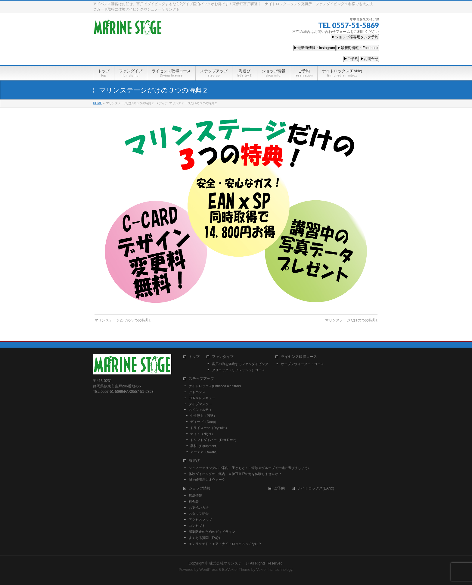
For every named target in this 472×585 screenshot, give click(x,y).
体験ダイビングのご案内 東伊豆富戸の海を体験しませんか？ (235, 474)
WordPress (208, 570)
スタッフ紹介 (199, 513)
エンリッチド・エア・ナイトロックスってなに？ (225, 544)
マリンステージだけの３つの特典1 (123, 320)
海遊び (194, 461)
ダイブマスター (200, 404)
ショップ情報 (199, 488)
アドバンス (197, 392)
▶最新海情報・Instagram (314, 48)
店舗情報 (195, 495)
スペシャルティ (200, 409)
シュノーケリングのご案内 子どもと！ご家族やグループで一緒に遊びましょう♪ (249, 468)
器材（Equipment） (204, 446)
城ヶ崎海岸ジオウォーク (207, 479)
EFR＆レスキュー (202, 398)
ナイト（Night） (202, 434)
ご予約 (279, 488)
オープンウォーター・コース (302, 364)
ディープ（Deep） (204, 422)
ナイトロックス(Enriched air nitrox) (215, 386)
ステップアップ (201, 379)
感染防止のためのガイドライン (212, 531)
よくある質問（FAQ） (205, 538)
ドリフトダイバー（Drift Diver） (214, 440)
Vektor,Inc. (265, 570)
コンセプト (197, 525)
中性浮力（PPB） (203, 416)
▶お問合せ (369, 59)
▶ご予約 (351, 59)
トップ (194, 357)
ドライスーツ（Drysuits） (209, 428)
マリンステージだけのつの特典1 (351, 320)
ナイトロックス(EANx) (315, 488)
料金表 (194, 501)
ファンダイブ (223, 357)
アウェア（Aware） (204, 452)
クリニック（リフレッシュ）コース (238, 370)
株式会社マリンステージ (229, 563)
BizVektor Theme (236, 570)
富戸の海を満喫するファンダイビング (240, 364)
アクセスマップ (200, 519)
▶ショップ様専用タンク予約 (354, 37)
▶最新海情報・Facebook (357, 48)
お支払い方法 (199, 507)
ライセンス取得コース (299, 357)
